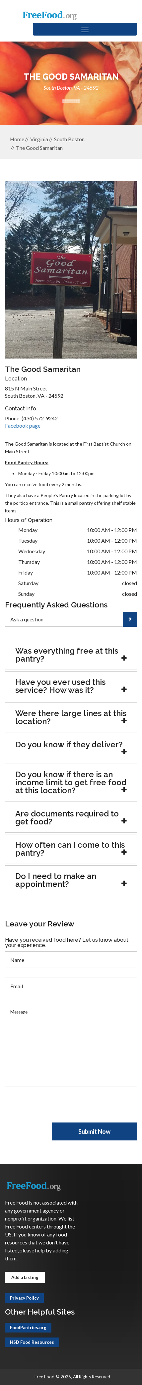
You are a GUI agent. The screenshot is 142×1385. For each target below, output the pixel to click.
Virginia (39, 139)
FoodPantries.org (28, 1327)
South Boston (69, 139)
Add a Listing (24, 1277)
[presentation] (55, 1109)
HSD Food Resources (32, 1342)
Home (17, 139)
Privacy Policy (24, 1298)
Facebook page (22, 425)
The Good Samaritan (39, 148)
